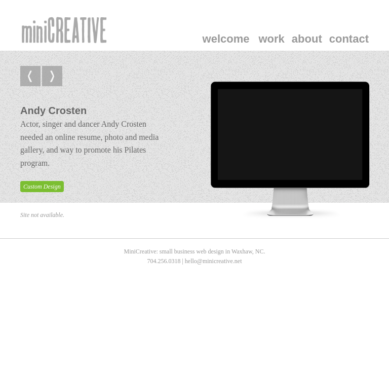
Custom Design (42, 186)
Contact (349, 38)
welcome (226, 38)
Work (272, 38)
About (307, 38)
